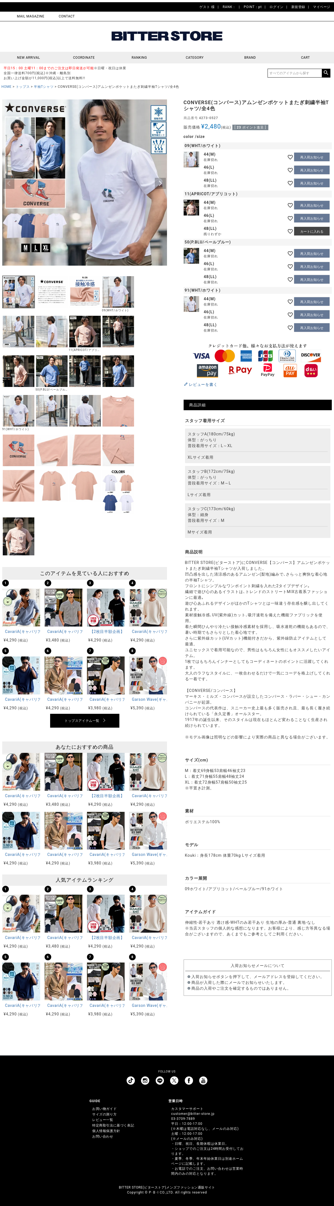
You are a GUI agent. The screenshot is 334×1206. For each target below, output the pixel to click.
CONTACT (67, 16)
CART (305, 58)
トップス (23, 87)
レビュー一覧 (102, 1120)
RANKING (139, 58)
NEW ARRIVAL (28, 58)
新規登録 (298, 7)
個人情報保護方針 (106, 1131)
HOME (6, 87)
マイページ (321, 7)
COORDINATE (84, 58)
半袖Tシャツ (43, 87)
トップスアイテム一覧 (82, 721)
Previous (8, 183)
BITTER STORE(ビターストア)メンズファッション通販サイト (167, 1187)
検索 (326, 73)
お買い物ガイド (104, 1109)
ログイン (276, 7)
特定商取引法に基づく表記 (113, 1125)
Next (160, 183)
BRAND (250, 58)
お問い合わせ (102, 1136)
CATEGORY (195, 58)
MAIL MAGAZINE (30, 16)
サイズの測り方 (104, 1114)
